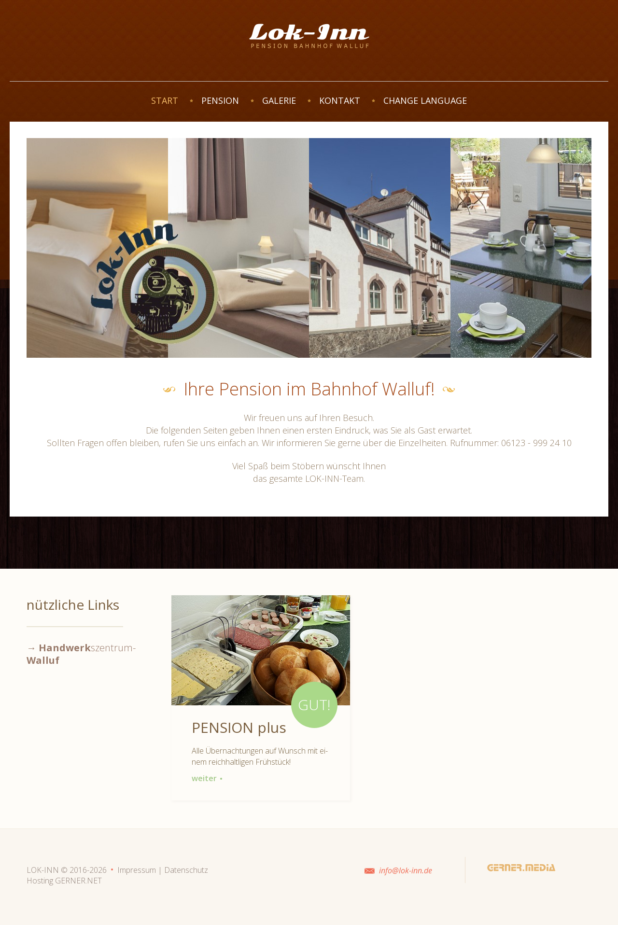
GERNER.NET (78, 880)
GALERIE (279, 100)
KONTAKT (339, 100)
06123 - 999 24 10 (536, 442)
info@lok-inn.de (405, 870)
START (164, 100)
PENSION (220, 100)
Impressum (136, 870)
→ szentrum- (81, 654)
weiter (207, 778)
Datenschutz (186, 870)
